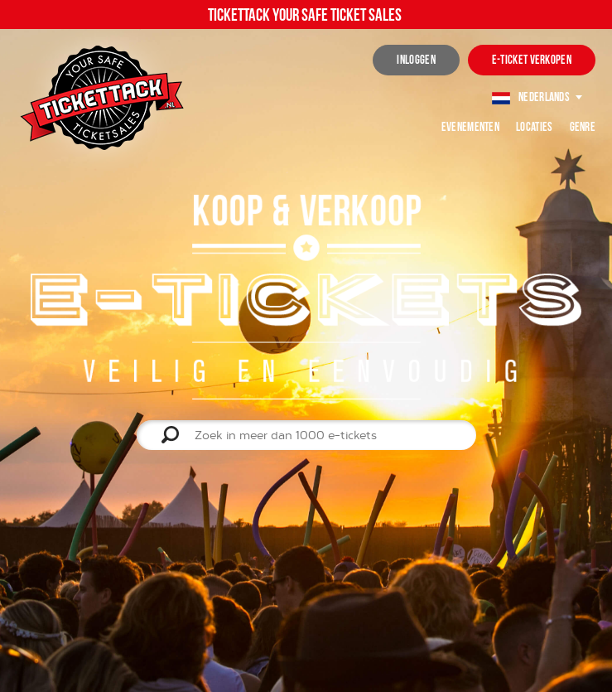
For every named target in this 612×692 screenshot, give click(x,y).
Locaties (534, 126)
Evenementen (470, 126)
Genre (583, 126)
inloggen (416, 59)
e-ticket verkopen (531, 59)
